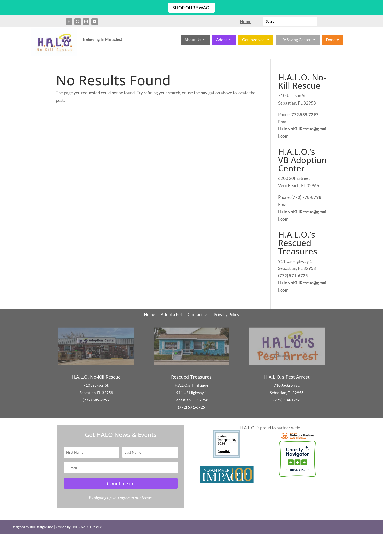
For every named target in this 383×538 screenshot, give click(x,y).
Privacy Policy (226, 315)
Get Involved (253, 40)
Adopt (221, 40)
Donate (332, 40)
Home (149, 315)
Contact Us (198, 315)
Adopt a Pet (171, 315)
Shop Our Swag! (191, 7)
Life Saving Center (295, 40)
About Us (192, 40)
